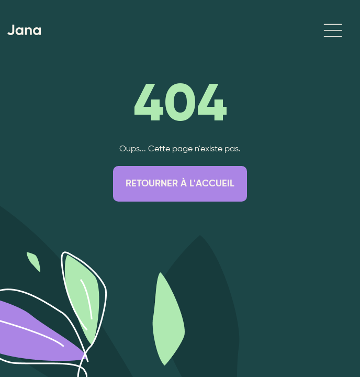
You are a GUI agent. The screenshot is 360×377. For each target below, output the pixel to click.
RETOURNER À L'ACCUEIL (180, 183)
